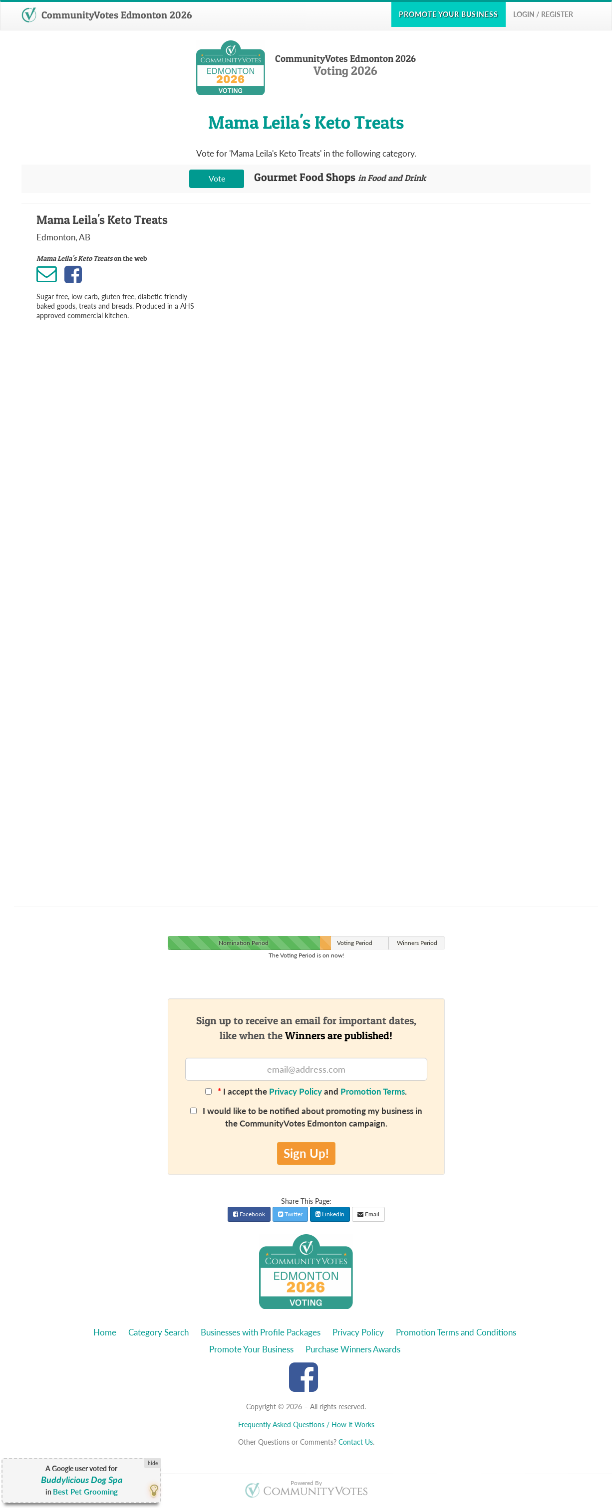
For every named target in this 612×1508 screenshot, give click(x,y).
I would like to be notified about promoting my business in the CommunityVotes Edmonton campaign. (306, 1117)
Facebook (249, 1214)
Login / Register (543, 14)
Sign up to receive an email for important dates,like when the (306, 1027)
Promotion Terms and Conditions (456, 1332)
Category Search (158, 1332)
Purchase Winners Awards (353, 1349)
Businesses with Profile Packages (260, 1332)
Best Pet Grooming (85, 1491)
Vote (217, 178)
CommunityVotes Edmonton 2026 (106, 15)
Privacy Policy (295, 1091)
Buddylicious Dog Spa (81, 1480)
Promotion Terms (372, 1091)
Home (104, 1332)
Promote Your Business (251, 1349)
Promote (448, 14)
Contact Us (355, 1442)
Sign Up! (306, 1153)
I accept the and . (306, 1091)
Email (368, 1214)
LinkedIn (329, 1214)
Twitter (290, 1214)
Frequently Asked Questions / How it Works (306, 1424)
